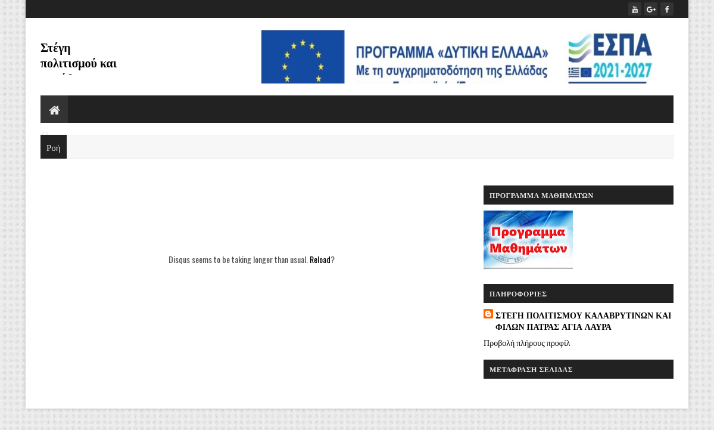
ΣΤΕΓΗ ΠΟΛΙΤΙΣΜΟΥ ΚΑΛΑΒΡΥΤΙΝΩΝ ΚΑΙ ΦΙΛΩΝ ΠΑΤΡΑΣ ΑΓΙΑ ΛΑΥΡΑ (583, 320)
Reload (320, 259)
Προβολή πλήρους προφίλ (527, 342)
